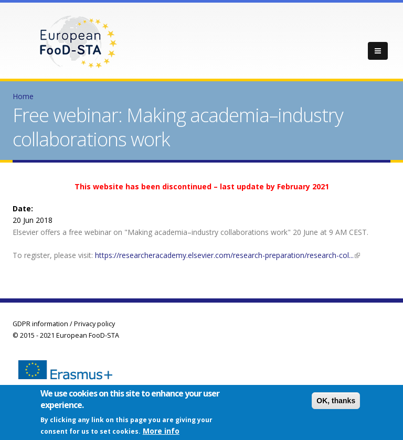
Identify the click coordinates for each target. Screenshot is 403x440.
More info (161, 432)
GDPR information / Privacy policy (64, 323)
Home (23, 96)
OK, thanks (335, 402)
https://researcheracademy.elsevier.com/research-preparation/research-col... (227, 255)
